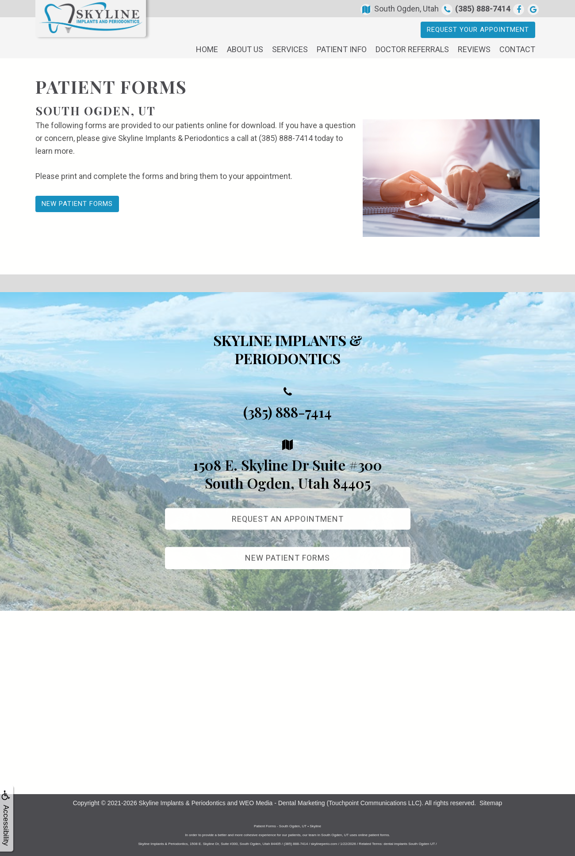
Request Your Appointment (478, 30)
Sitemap (490, 803)
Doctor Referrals (412, 49)
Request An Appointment (288, 525)
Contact (517, 49)
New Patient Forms (77, 204)
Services (290, 49)
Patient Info (342, 49)
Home (207, 49)
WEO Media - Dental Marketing (282, 803)
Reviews (474, 49)
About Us (245, 49)
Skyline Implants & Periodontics (182, 803)
